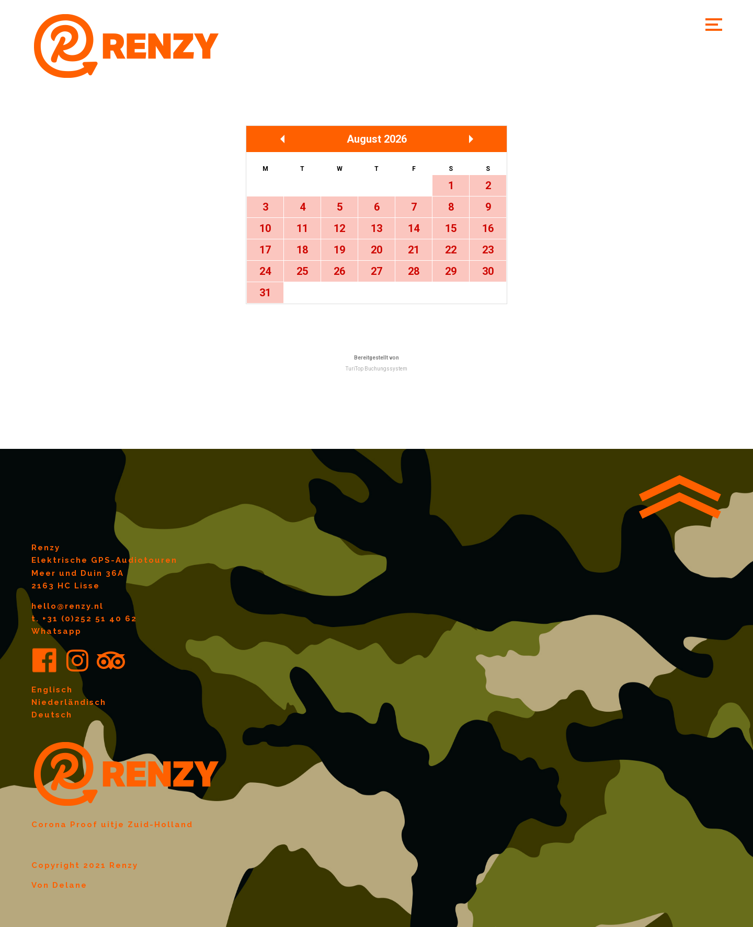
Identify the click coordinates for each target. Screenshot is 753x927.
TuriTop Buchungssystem (376, 369)
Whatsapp (56, 631)
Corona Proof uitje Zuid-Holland (112, 824)
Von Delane (59, 885)
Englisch (52, 689)
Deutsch (51, 715)
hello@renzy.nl (67, 606)
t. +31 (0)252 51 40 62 (84, 618)
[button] (714, 24)
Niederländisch (68, 702)
